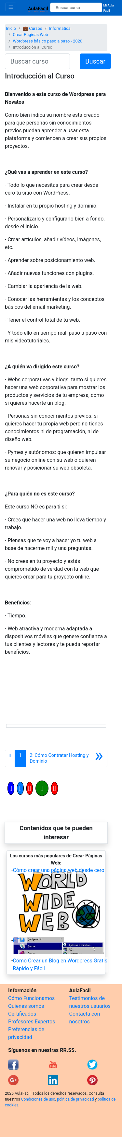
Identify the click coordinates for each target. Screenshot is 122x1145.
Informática (60, 28)
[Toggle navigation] (10, 7)
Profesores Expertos (31, 1022)
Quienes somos (26, 1006)
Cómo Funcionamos (31, 998)
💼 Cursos (32, 28)
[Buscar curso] (76, 7)
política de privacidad (75, 1099)
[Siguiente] (66, 758)
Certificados (22, 1014)
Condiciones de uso (38, 1099)
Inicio (11, 28)
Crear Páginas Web (30, 34)
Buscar (95, 61)
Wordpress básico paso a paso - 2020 (47, 41)
